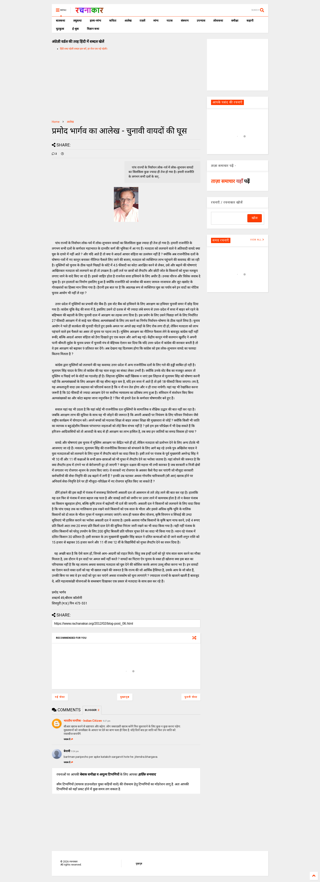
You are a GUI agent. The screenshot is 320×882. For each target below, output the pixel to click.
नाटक (170, 20)
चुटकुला (60, 28)
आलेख (127, 20)
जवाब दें (68, 739)
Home (56, 121)
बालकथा (60, 20)
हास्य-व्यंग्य (95, 20)
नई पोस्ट (60, 697)
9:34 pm (75, 751)
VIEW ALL (257, 239)
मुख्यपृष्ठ (124, 697)
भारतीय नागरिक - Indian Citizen (83, 720)
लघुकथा (77, 20)
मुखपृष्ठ (139, 863)
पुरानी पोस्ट (190, 697)
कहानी (250, 20)
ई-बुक (75, 28)
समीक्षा (234, 20)
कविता (112, 20)
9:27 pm (106, 721)
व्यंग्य (155, 20)
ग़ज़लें (142, 20)
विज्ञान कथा (93, 28)
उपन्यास (201, 20)
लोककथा (218, 20)
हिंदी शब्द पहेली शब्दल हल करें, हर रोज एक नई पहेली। (84, 48)
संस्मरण (185, 20)
